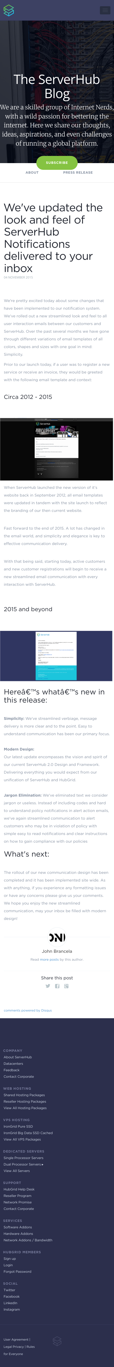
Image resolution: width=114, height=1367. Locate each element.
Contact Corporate (19, 1077)
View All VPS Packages (22, 1140)
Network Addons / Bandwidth (28, 1240)
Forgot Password (17, 1272)
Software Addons (18, 1227)
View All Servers (17, 1171)
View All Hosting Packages (25, 1108)
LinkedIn (10, 1303)
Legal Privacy (14, 1347)
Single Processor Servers (23, 1158)
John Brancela (57, 951)
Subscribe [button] (57, 163)
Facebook (12, 1297)
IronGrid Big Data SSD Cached (28, 1133)
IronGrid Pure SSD (18, 1127)
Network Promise (18, 1202)
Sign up (10, 1259)
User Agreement (16, 1340)
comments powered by (28, 1010)
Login (8, 1265)
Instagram (12, 1310)
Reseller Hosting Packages (25, 1102)
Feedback (12, 1070)
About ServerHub (18, 1057)
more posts (49, 960)
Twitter (9, 1290)
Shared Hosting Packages (24, 1095)
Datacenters (13, 1064)
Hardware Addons (18, 1234)
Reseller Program (17, 1196)
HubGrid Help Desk (19, 1189)
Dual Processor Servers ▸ (23, 1164)
